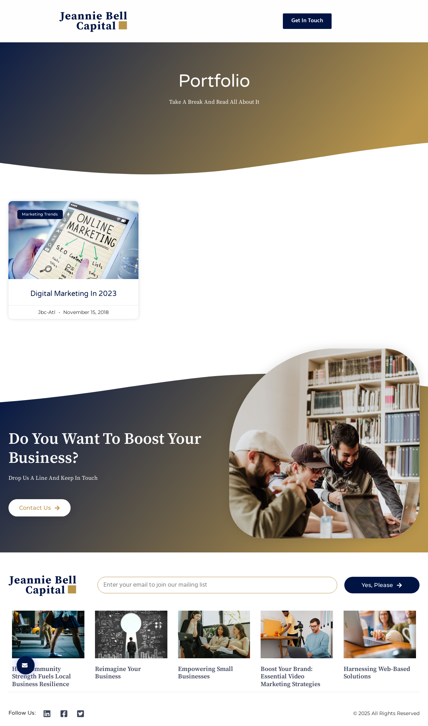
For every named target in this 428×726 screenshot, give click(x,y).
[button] (39, 507)
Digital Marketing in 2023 (73, 294)
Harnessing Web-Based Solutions (377, 673)
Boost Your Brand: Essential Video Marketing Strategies (290, 676)
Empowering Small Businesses (205, 673)
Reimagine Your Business (118, 673)
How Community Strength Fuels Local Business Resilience (41, 676)
